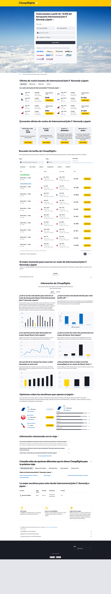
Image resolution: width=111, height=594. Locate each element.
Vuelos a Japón (47, 474)
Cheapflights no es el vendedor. (56, 530)
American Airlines (31, 422)
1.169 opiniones (30, 410)
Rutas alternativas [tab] (53, 467)
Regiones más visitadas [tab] (40, 467)
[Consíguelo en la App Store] (58, 556)
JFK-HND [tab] (55, 272)
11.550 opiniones (31, 426)
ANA (28, 406)
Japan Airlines (30, 414)
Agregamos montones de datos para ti (56, 533)
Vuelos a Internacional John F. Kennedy (29, 474)
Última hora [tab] (41, 82)
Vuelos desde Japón (24, 476)
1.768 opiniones (31, 418)
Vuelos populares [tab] (64, 467)
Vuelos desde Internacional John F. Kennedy (78, 474)
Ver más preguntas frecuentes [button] (45, 454)
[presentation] (53, 19)
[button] (45, 32)
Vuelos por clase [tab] (75, 467)
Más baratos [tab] (23, 82)
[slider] (92, 161)
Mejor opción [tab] (32, 82)
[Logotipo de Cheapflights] (27, 3)
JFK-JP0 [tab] (52, 290)
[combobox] (40, 24)
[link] (28, 141)
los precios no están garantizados (51, 526)
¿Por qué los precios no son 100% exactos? (56, 535)
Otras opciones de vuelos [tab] (26, 467)
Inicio (20, 73)
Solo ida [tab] (49, 82)
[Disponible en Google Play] (52, 556)
